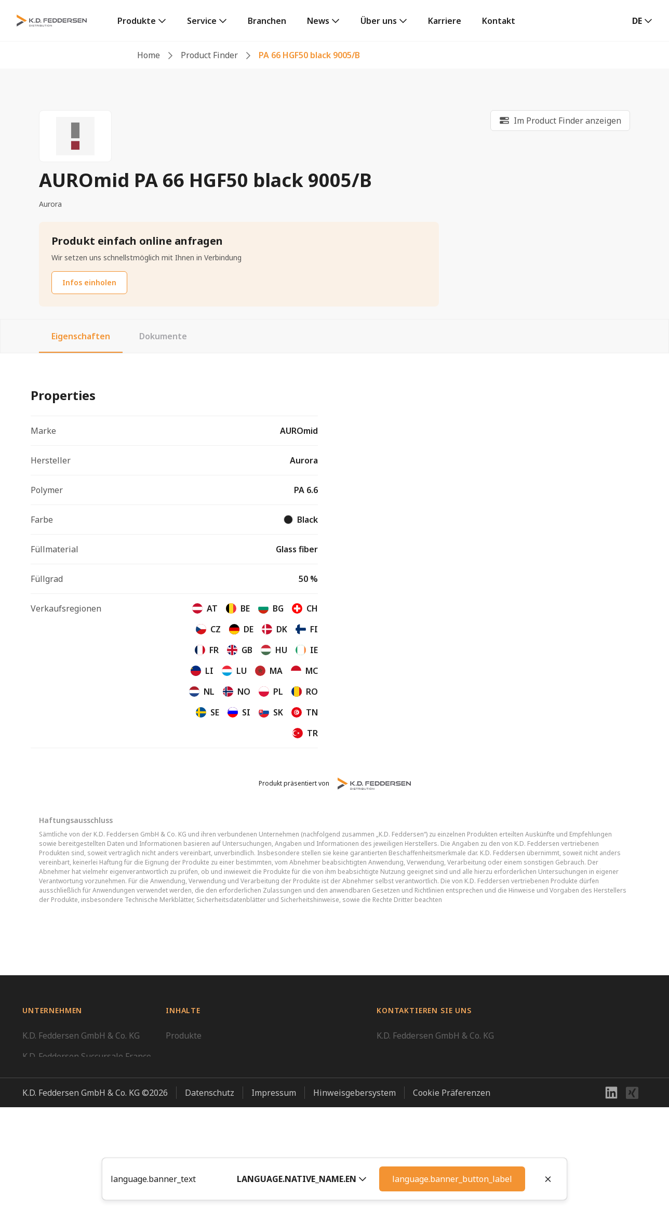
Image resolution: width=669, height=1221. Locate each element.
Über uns (378, 20)
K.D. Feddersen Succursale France (86, 1056)
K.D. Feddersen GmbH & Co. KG (81, 1035)
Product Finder (209, 55)
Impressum (273, 1206)
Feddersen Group (55, 1160)
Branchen (267, 20)
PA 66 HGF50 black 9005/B (309, 55)
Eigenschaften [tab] (80, 336)
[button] (302, 1179)
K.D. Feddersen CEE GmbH (72, 1077)
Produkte (136, 20)
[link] (141, 21)
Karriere (444, 20)
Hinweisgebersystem (354, 1206)
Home (148, 55)
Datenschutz (209, 1206)
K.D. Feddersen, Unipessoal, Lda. (84, 1139)
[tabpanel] (334, 563)
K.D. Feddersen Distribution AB (82, 1118)
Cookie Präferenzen (451, 1206)
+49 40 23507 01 (408, 1085)
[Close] (548, 1179)
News (318, 20)
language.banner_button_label (452, 1179)
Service (202, 20)
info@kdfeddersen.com (421, 1098)
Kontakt (498, 20)
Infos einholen (89, 282)
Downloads (187, 1056)
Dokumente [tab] (163, 336)
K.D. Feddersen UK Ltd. (65, 1098)
